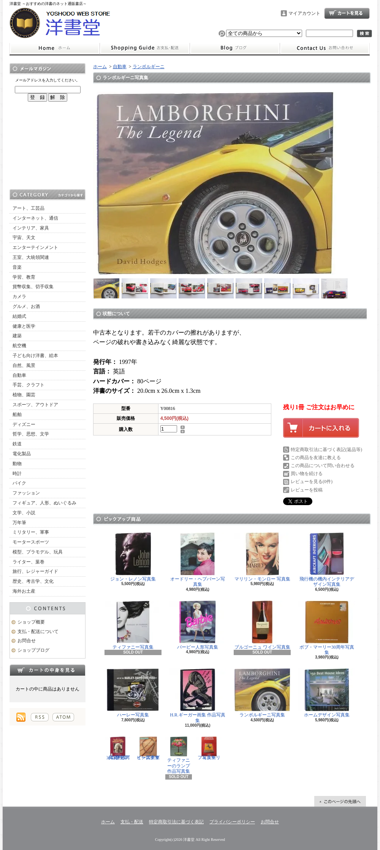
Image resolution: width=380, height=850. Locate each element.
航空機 (19, 345)
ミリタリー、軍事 (31, 532)
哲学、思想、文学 (31, 434)
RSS (40, 717)
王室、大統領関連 (31, 257)
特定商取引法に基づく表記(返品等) (326, 449)
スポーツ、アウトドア (35, 404)
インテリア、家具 (31, 228)
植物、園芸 (24, 394)
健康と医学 (24, 326)
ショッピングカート (347, 13)
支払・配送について (145, 48)
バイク (19, 483)
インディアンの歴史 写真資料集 (117, 748)
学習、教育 (24, 277)
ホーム (55, 48)
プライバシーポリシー (232, 821)
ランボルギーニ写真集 (262, 693)
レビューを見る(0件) (311, 481)
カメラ (19, 296)
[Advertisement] (48, 145)
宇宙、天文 (24, 237)
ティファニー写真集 (133, 625)
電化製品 (22, 453)
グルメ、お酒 (26, 306)
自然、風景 (24, 365)
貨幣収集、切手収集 (33, 286)
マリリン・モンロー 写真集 (262, 557)
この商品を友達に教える (316, 457)
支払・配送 (131, 821)
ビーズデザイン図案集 (148, 748)
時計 (17, 473)
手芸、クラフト (28, 385)
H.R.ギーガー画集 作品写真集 (197, 695)
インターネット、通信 (35, 218)
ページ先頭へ (340, 801)
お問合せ (325, 48)
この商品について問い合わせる (323, 465)
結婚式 (19, 316)
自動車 (19, 375)
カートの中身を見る (48, 670)
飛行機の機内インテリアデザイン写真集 (326, 560)
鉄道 (17, 444)
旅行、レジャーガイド (35, 571)
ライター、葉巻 (28, 562)
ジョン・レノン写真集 (133, 557)
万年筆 (19, 522)
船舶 (17, 414)
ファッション (26, 493)
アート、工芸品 (28, 208)
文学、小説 (24, 512)
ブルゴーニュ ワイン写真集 (262, 625)
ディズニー (24, 424)
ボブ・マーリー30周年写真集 (326, 628)
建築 (17, 335)
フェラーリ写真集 (209, 748)
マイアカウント (304, 13)
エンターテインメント (35, 247)
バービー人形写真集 (197, 625)
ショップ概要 (31, 622)
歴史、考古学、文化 (33, 581)
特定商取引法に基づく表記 (176, 821)
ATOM (63, 717)
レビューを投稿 (307, 490)
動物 (17, 463)
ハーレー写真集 (133, 693)
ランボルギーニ (149, 66)
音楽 (17, 267)
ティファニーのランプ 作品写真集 (178, 755)
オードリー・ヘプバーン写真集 (197, 560)
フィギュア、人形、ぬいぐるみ (44, 503)
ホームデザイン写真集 (326, 693)
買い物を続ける (307, 473)
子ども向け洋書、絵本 (35, 355)
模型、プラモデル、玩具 (38, 552)
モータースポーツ (31, 542)
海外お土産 (24, 591)
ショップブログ (235, 48)
